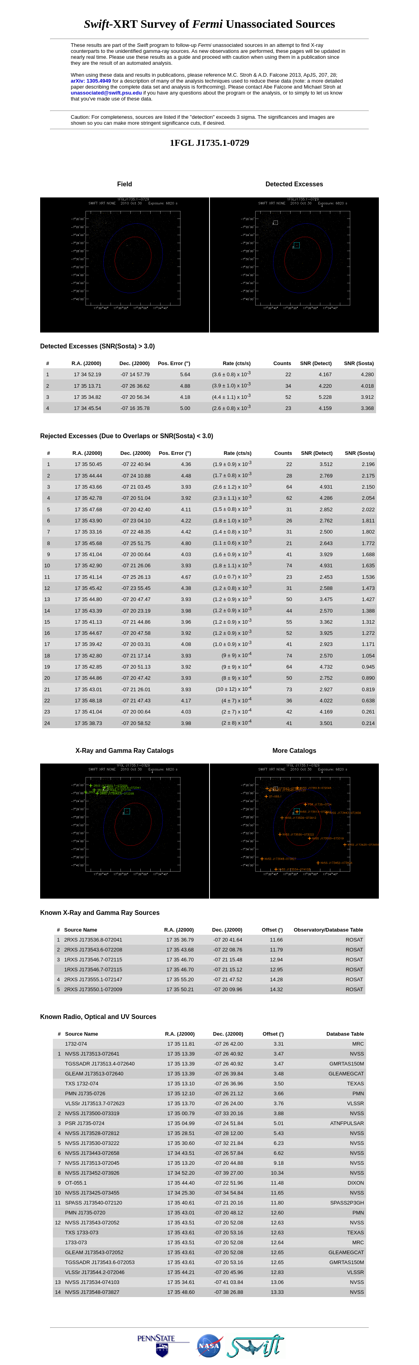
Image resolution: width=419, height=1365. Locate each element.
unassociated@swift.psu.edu (106, 93)
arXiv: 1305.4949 (91, 81)
